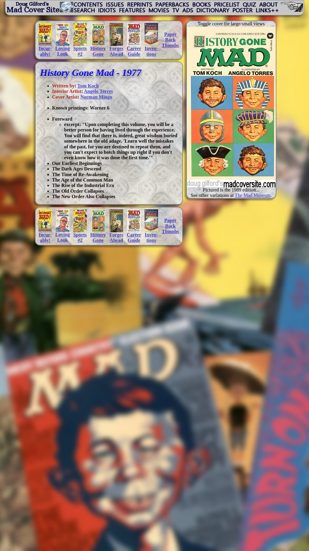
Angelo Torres (98, 91)
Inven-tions (151, 51)
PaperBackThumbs (170, 40)
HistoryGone (98, 51)
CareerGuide (134, 51)
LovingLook (62, 51)
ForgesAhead (116, 51)
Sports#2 (80, 51)
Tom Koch (88, 85)
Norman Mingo (96, 97)
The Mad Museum (252, 195)
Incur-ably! (45, 51)
